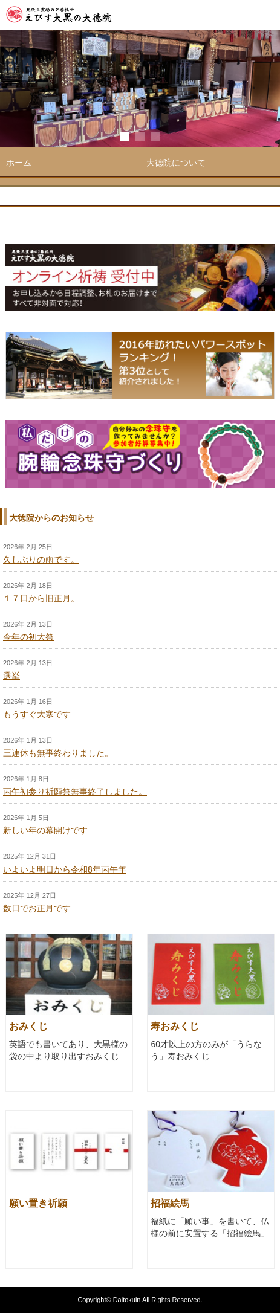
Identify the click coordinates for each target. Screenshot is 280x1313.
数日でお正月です (37, 908)
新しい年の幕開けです (45, 830)
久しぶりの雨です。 (41, 559)
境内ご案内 (27, 191)
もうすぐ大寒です (37, 714)
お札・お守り (171, 220)
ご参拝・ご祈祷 (35, 220)
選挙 (11, 675)
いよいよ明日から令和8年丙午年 (64, 869)
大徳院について (176, 162)
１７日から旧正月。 (41, 598)
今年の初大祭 (28, 637)
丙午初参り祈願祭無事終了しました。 (75, 791)
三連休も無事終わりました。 (58, 753)
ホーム (18, 162)
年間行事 (163, 191)
